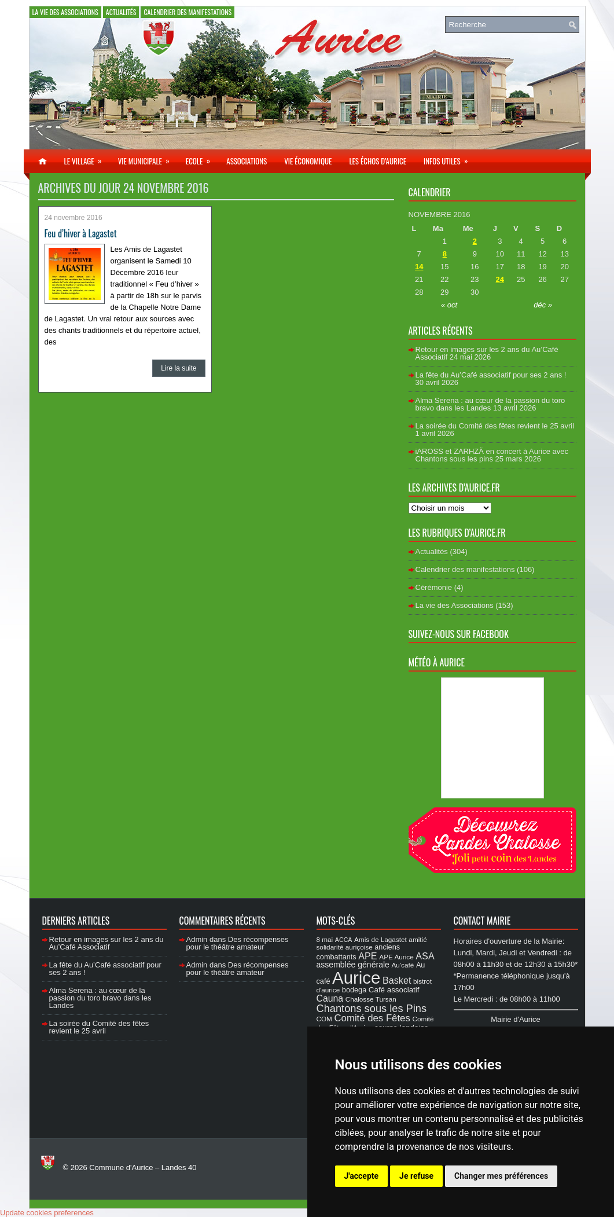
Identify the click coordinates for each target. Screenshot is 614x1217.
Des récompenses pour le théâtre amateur (237, 943)
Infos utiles (450, 158)
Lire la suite (178, 368)
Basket (397, 980)
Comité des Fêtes (372, 1018)
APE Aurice (396, 957)
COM (324, 1018)
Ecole (202, 158)
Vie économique (308, 161)
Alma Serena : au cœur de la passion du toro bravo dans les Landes (490, 404)
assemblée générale (353, 964)
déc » (543, 304)
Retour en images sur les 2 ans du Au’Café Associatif (106, 943)
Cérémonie (434, 587)
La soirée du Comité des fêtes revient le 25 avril (495, 425)
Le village (86, 158)
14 (419, 266)
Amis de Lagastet (380, 939)
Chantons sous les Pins (372, 1008)
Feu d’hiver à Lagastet (81, 233)
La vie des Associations (65, 12)
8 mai (325, 939)
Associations (246, 161)
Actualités (121, 12)
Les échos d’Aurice (377, 161)
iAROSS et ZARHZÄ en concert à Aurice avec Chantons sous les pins (492, 455)
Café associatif (394, 989)
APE (367, 956)
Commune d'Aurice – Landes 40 (142, 1167)
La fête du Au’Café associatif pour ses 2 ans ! (491, 375)
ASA (425, 956)
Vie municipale (147, 158)
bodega (354, 990)
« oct (449, 304)
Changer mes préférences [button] (501, 1176)
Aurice (356, 977)
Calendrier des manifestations (187, 12)
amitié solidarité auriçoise (372, 943)
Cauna (330, 998)
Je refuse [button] (416, 1176)
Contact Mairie (482, 921)
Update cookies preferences (47, 1212)
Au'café (403, 965)
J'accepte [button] (361, 1176)
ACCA (343, 939)
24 (500, 279)
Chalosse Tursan (370, 999)
